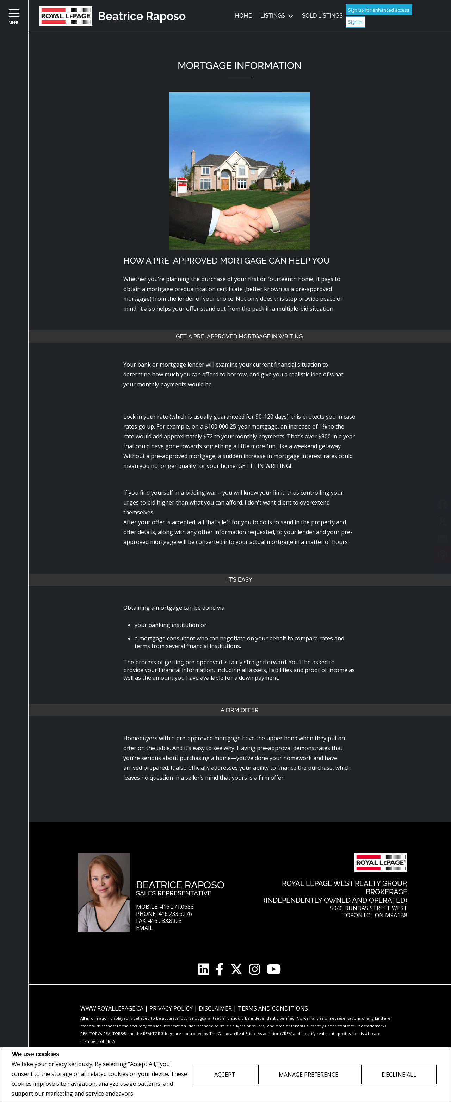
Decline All (399, 1074)
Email (144, 928)
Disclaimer (216, 1008)
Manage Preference (308, 1074)
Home (243, 15)
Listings (272, 15)
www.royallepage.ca (111, 1008)
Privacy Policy (153, 1093)
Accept (224, 1074)
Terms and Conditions (273, 1008)
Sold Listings (322, 15)
